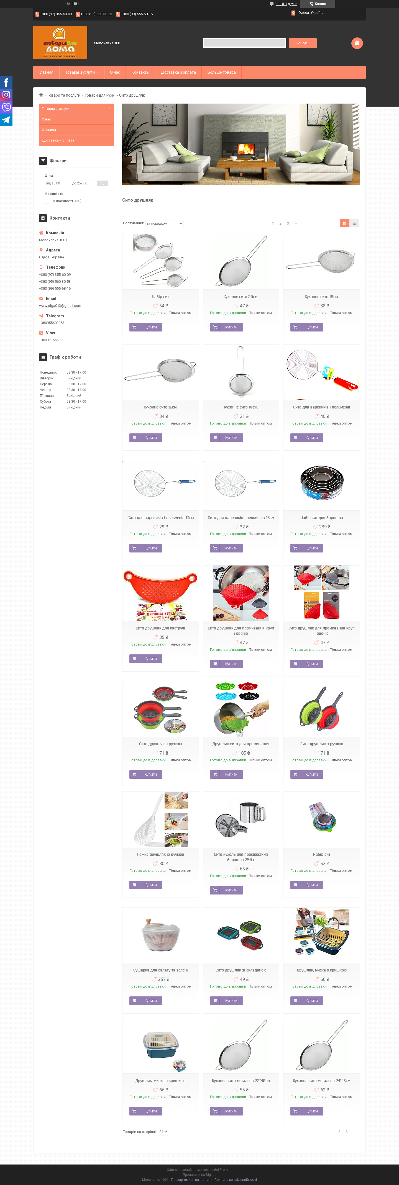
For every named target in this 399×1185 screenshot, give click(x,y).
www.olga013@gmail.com (60, 306)
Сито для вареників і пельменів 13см (160, 517)
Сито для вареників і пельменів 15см (241, 517)
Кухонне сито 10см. (241, 407)
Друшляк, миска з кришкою (322, 970)
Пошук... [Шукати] (303, 43)
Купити (151, 327)
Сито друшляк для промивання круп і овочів (241, 631)
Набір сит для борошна (321, 517)
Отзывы (49, 130)
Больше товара (222, 72)
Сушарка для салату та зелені (160, 970)
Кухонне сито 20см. (241, 296)
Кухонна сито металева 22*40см (241, 1080)
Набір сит (160, 296)
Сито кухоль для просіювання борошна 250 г (241, 857)
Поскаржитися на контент (191, 1180)
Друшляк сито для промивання (241, 744)
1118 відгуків (286, 4)
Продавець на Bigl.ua (199, 1175)
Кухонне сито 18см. (322, 296)
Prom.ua (226, 1170)
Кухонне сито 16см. (160, 407)
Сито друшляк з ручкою (160, 744)
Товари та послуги (63, 95)
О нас (115, 72)
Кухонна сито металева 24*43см (321, 1080)
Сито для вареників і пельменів (321, 407)
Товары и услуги (80, 72)
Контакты (140, 72)
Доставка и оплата (178, 72)
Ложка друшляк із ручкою (160, 854)
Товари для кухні (100, 95)
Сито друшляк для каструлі (160, 628)
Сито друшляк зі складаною (241, 970)
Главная (46, 72)
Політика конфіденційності (235, 1180)
